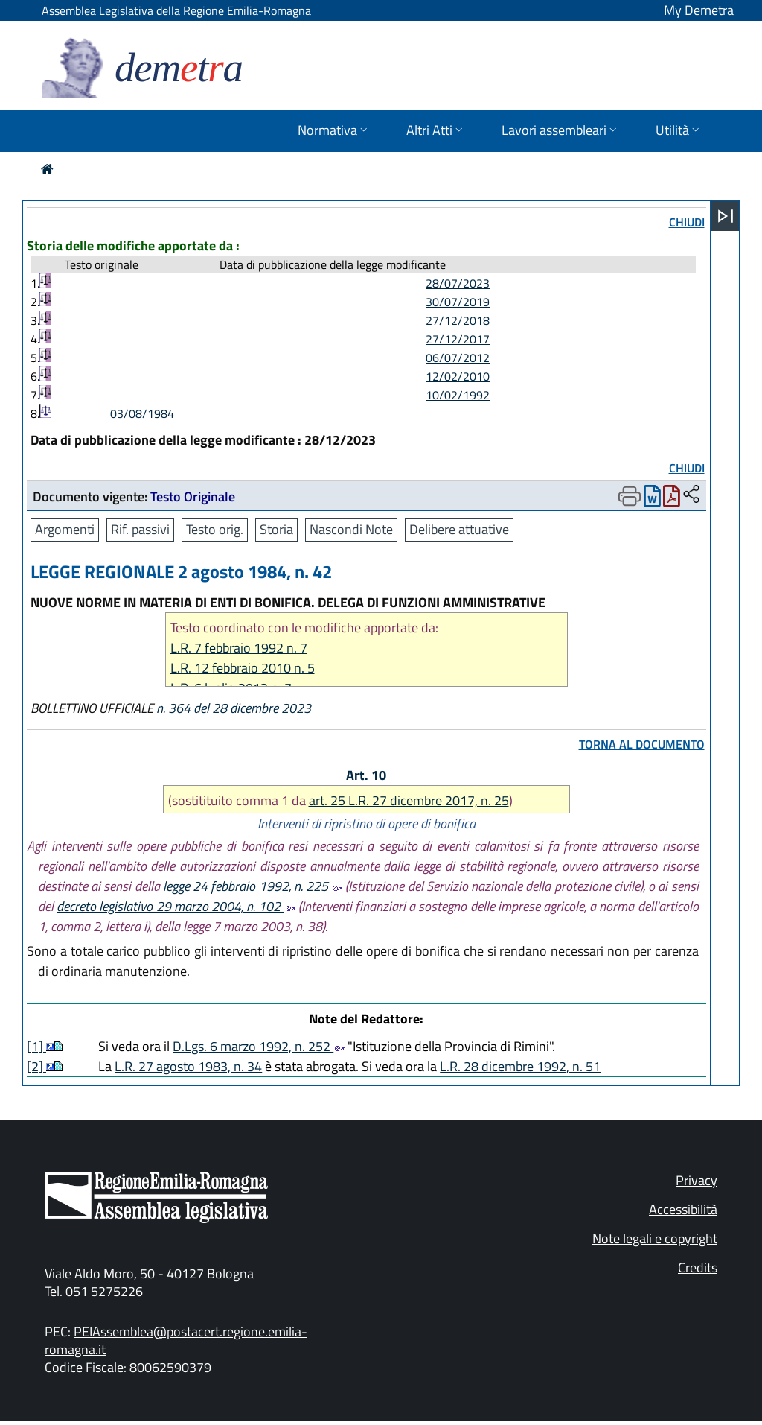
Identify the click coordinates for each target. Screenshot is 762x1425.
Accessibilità (683, 1209)
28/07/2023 (458, 283)
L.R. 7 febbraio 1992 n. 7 (238, 648)
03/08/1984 (142, 413)
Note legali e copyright (654, 1238)
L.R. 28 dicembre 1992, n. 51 (520, 1066)
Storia (276, 529)
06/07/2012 (458, 357)
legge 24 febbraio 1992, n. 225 (252, 886)
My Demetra (699, 10)
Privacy (696, 1180)
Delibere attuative (459, 529)
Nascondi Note (351, 529)
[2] (36, 1066)
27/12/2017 (458, 339)
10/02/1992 (458, 395)
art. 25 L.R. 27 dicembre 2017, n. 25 (409, 800)
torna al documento (642, 744)
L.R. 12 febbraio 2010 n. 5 (242, 668)
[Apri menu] (725, 216)
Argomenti (65, 529)
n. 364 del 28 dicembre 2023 (232, 708)
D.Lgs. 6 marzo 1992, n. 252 (259, 1046)
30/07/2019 (458, 302)
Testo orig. (214, 529)
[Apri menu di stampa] (629, 496)
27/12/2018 (458, 320)
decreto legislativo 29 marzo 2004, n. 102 (176, 906)
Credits (697, 1267)
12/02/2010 (458, 376)
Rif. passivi (140, 529)
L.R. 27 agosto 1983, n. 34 (188, 1066)
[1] (36, 1046)
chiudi (687, 222)
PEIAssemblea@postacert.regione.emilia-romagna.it (176, 1340)
